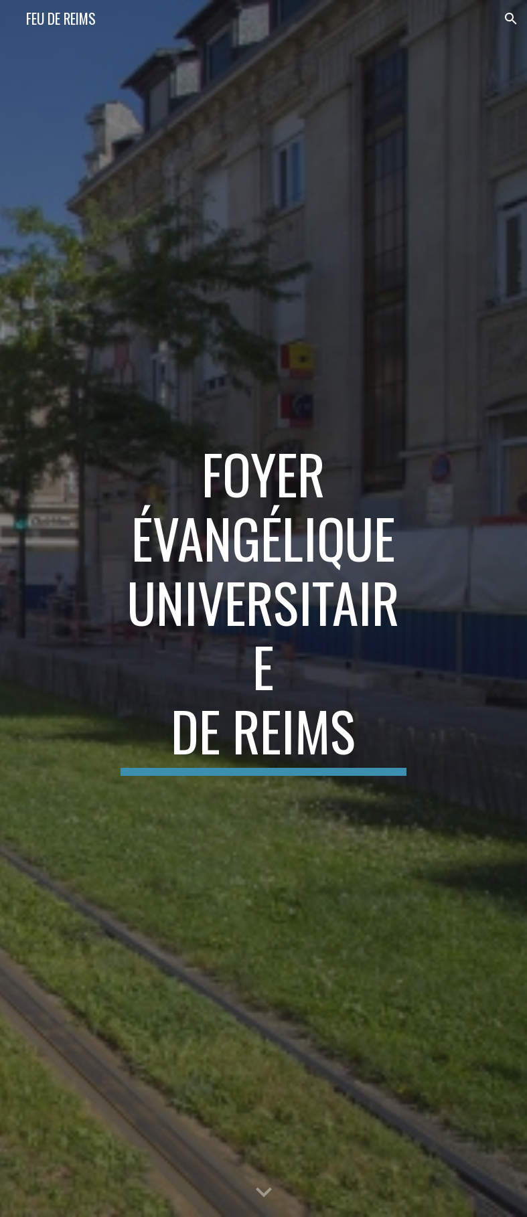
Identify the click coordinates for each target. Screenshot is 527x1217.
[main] (263, 608)
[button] (511, 19)
